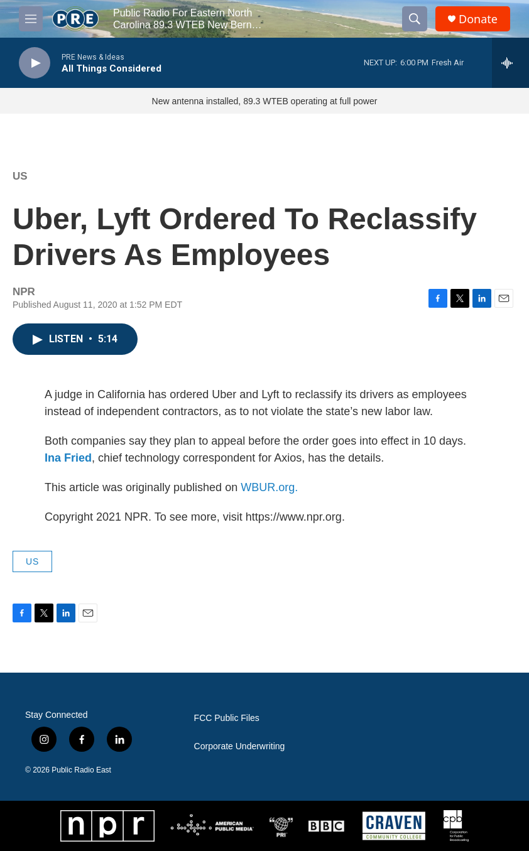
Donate (478, 19)
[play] (35, 63)
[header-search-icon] (414, 18)
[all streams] (510, 63)
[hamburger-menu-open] (31, 18)
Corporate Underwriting (239, 746)
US (20, 176)
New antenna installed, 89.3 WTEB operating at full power (265, 101)
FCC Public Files (226, 718)
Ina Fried (68, 458)
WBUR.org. (269, 487)
